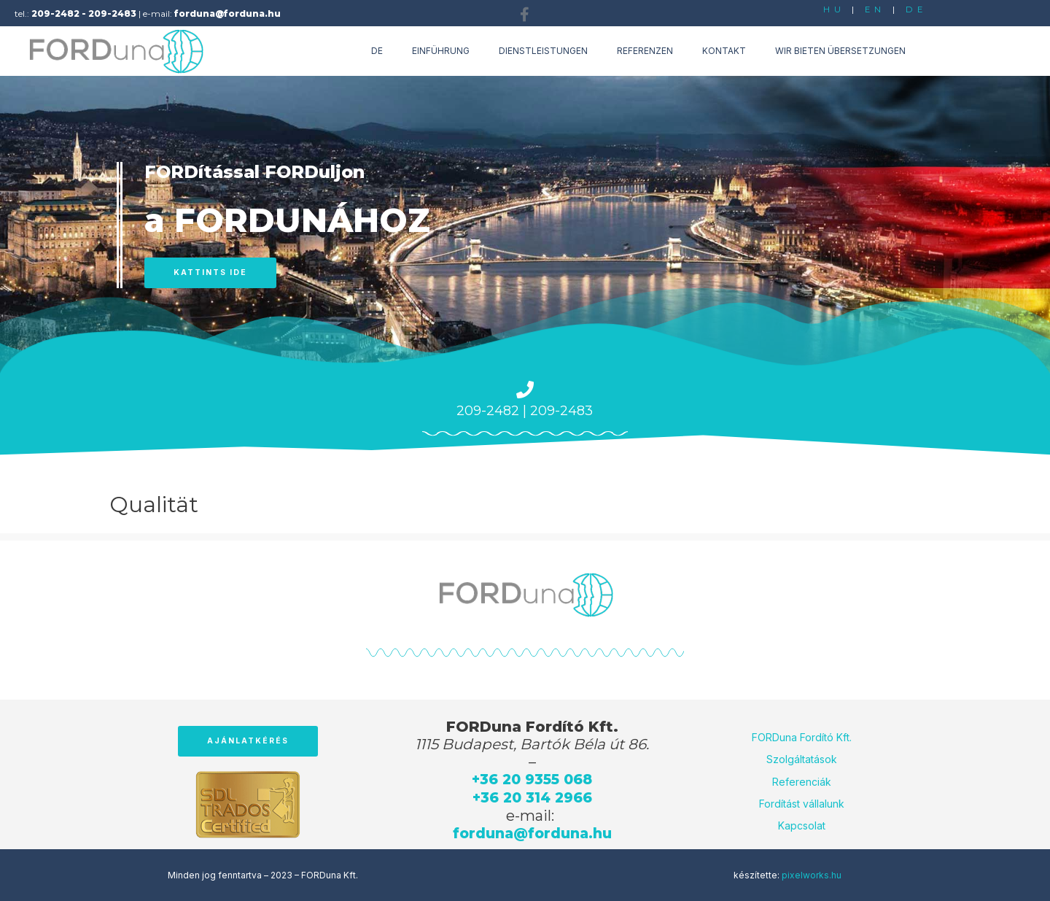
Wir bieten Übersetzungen (840, 50)
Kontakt (724, 50)
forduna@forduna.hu (532, 831)
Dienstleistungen (543, 50)
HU (833, 9)
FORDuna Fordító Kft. (802, 736)
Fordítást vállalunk (801, 803)
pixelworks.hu (811, 873)
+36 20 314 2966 (532, 796)
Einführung (441, 50)
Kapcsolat (801, 825)
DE (917, 9)
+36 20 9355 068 (532, 779)
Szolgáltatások (801, 758)
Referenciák (801, 780)
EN (874, 9)
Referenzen (645, 50)
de (377, 50)
